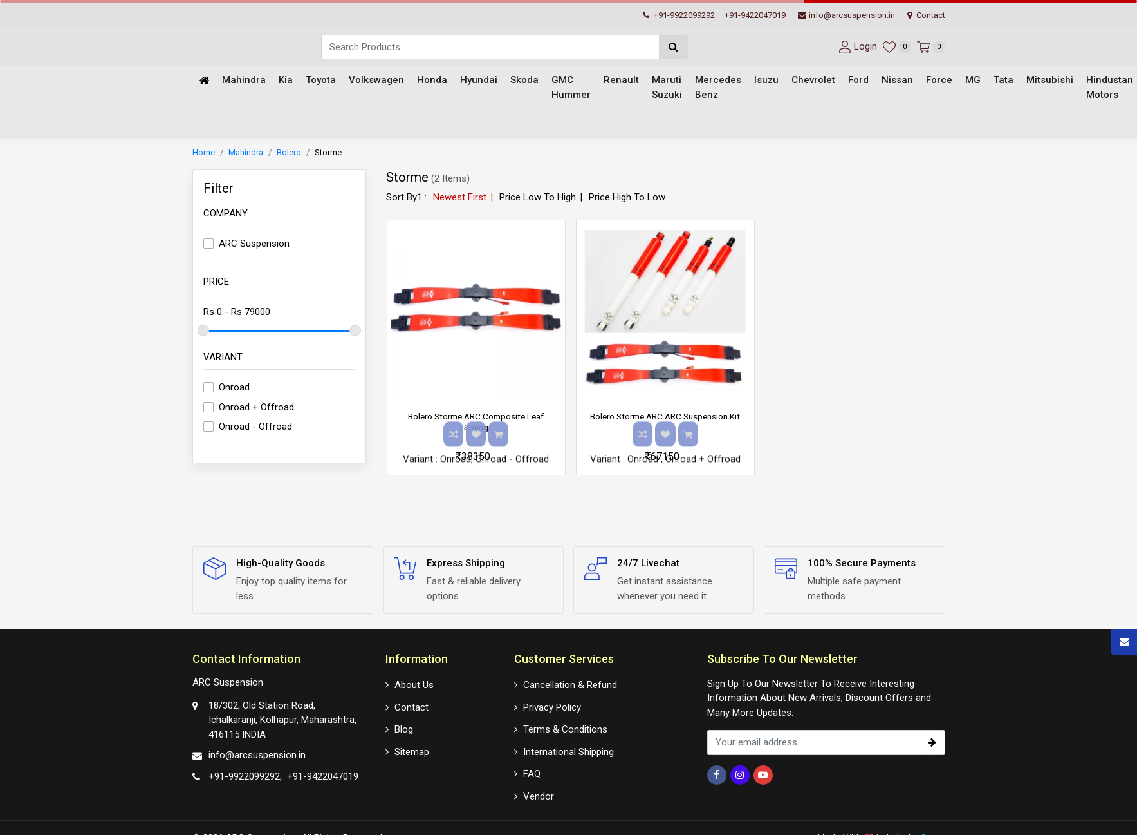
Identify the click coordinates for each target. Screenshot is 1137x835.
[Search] (490, 47)
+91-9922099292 (679, 15)
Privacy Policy (552, 705)
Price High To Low (627, 198)
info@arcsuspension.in (846, 15)
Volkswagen (376, 81)
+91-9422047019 (755, 15)
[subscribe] (932, 742)
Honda (432, 81)
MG (973, 81)
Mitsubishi (1049, 81)
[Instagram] (740, 775)
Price (216, 283)
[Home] (204, 81)
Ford (858, 81)
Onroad (234, 389)
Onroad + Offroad (256, 408)
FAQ (532, 772)
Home (203, 154)
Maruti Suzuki (667, 88)
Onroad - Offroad (255, 428)
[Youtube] (763, 775)
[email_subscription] (813, 742)
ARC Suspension (254, 245)
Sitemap (411, 750)
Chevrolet (813, 81)
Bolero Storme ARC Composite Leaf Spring (476, 423)
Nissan (897, 81)
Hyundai (478, 81)
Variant (223, 358)
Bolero (289, 154)
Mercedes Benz (718, 88)
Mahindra (244, 81)
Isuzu (766, 81)
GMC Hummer (571, 88)
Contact (926, 15)
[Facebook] (716, 775)
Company (225, 214)
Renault (621, 81)
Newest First (459, 198)
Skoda (524, 81)
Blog (403, 728)
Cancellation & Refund (570, 683)
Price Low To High (537, 198)
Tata (1003, 81)
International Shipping (568, 750)
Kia (286, 81)
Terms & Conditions (565, 728)
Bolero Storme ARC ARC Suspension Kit (665, 423)
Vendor (538, 794)
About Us (414, 683)
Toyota (321, 81)
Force (939, 81)
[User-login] (856, 46)
